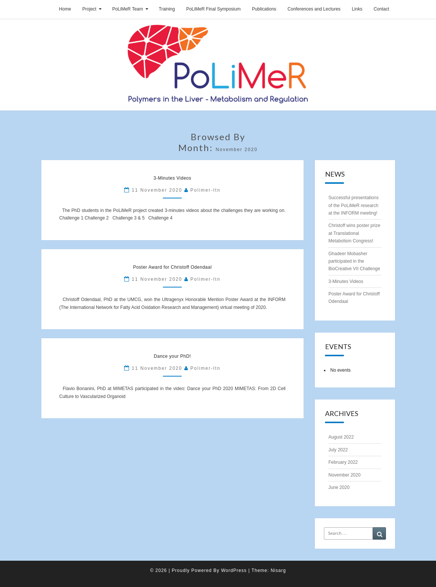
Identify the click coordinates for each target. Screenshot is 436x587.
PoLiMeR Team (127, 9)
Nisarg (278, 570)
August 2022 (341, 437)
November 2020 (344, 475)
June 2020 (338, 487)
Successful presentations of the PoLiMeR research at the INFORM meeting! (353, 205)
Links (357, 9)
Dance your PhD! (172, 356)
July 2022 (338, 449)
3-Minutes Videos (172, 178)
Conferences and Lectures (313, 9)
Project (89, 9)
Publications (264, 9)
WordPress (234, 570)
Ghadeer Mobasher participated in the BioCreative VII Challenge (354, 261)
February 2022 (343, 462)
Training (167, 9)
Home (65, 9)
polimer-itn (205, 190)
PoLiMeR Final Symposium (213, 9)
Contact (381, 9)
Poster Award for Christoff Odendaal (172, 267)
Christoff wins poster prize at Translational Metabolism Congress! (354, 233)
